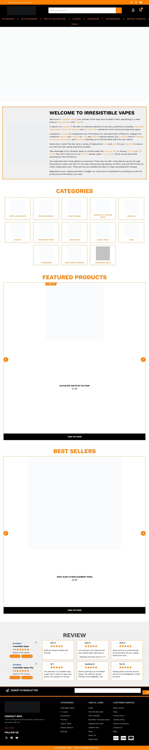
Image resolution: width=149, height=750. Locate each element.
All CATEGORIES (29, 19)
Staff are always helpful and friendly (56, 651)
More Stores (9, 728)
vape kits (129, 144)
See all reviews (14, 656)
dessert (95, 137)
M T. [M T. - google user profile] (52, 664)
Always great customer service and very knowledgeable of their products (126, 674)
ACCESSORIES (113, 19)
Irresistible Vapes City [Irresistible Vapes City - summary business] (23, 668)
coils (106, 144)
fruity (84, 137)
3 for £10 (131, 151)
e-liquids (79, 122)
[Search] (119, 10)
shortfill (84, 154)
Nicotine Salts (64, 139)
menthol (75, 137)
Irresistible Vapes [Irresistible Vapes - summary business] (21, 646)
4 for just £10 (110, 151)
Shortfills (80, 139)
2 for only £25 (108, 154)
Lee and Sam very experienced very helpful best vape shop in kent (91, 651)
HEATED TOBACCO (136, 19)
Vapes (68, 119)
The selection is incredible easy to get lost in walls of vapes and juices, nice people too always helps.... (57, 674)
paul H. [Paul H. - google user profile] (88, 643)
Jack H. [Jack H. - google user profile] (122, 643)
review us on (26, 656)
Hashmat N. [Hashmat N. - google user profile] (90, 664)
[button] (5, 359)
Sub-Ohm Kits (90, 129)
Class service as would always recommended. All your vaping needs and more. (126, 653)
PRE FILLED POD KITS (55, 19)
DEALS (74, 24)
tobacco (63, 137)
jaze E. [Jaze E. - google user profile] (53, 643)
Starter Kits (61, 129)
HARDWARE (93, 19)
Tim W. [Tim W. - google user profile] (122, 664)
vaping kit (66, 127)
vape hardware (63, 122)
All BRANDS (8, 19)
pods (114, 144)
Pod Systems (73, 129)
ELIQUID (77, 19)
